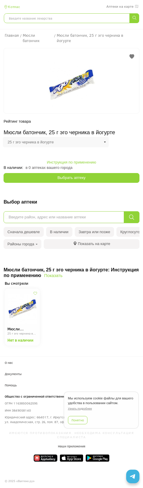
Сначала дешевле (23, 232)
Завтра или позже (94, 232)
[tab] (91, 244)
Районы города (22, 244)
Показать (53, 275)
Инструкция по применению (71, 162)
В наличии (59, 232)
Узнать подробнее (80, 408)
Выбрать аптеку (71, 177)
